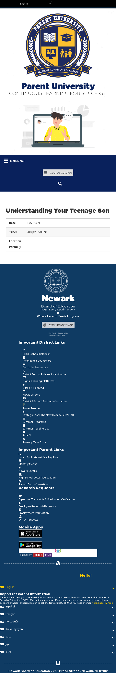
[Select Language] (35, 3)
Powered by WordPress (58, 335)
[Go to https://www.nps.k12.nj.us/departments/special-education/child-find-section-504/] (26, 555)
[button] (58, 172)
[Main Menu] (14, 161)
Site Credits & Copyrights (58, 333)
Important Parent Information (25, 594)
